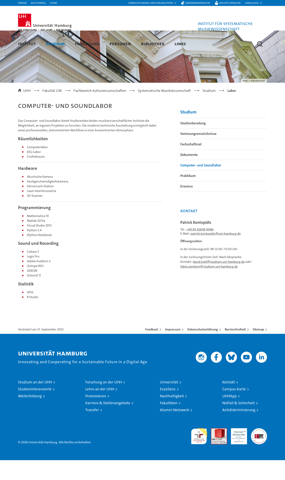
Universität (169, 401)
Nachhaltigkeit (172, 415)
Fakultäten (169, 422)
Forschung (87, 43)
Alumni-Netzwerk (174, 429)
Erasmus (186, 206)
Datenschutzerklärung (202, 349)
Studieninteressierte (35, 408)
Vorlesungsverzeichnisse (198, 153)
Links (180, 43)
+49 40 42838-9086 (200, 249)
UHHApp (229, 415)
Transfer (92, 429)
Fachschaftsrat (190, 164)
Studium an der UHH (35, 401)
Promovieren (95, 415)
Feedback (151, 349)
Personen (120, 43)
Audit (214, 450)
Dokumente (189, 174)
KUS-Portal (38, 3)
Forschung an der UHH (103, 401)
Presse (22, 3)
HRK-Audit (238, 450)
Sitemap (258, 349)
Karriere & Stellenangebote (107, 422)
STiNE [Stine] (53, 3)
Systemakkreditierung (259, 450)
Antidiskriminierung (238, 429)
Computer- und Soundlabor (200, 185)
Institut (27, 43)
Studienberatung (193, 143)
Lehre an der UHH (99, 408)
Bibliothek (153, 43)
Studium (55, 43)
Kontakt (228, 401)
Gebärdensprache (197, 3)
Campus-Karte (234, 408)
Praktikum (188, 195)
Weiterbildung (30, 415)
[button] (152, 3)
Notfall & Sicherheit (238, 422)
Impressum (172, 349)
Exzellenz (168, 408)
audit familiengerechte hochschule (199, 454)
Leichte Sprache (230, 3)
